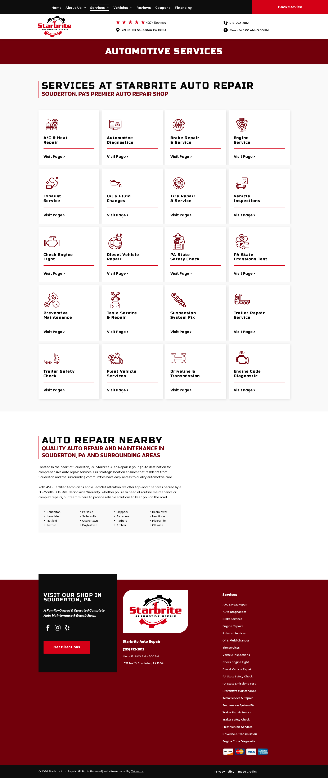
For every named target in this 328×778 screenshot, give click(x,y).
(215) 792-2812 (239, 22)
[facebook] (48, 628)
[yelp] (67, 628)
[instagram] (57, 628)
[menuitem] (58, 8)
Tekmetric (137, 771)
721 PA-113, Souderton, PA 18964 (144, 29)
